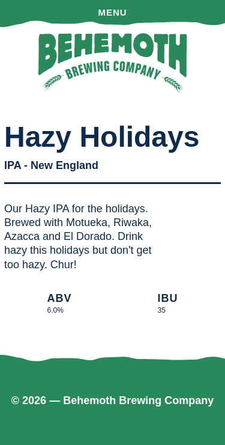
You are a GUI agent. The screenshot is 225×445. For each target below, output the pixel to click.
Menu (112, 12)
